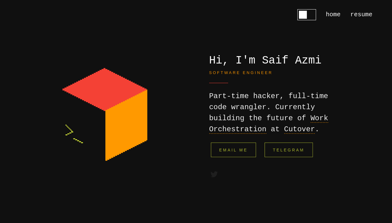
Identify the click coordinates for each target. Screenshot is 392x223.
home (333, 14)
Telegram (288, 150)
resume (361, 14)
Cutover (299, 129)
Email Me (233, 150)
